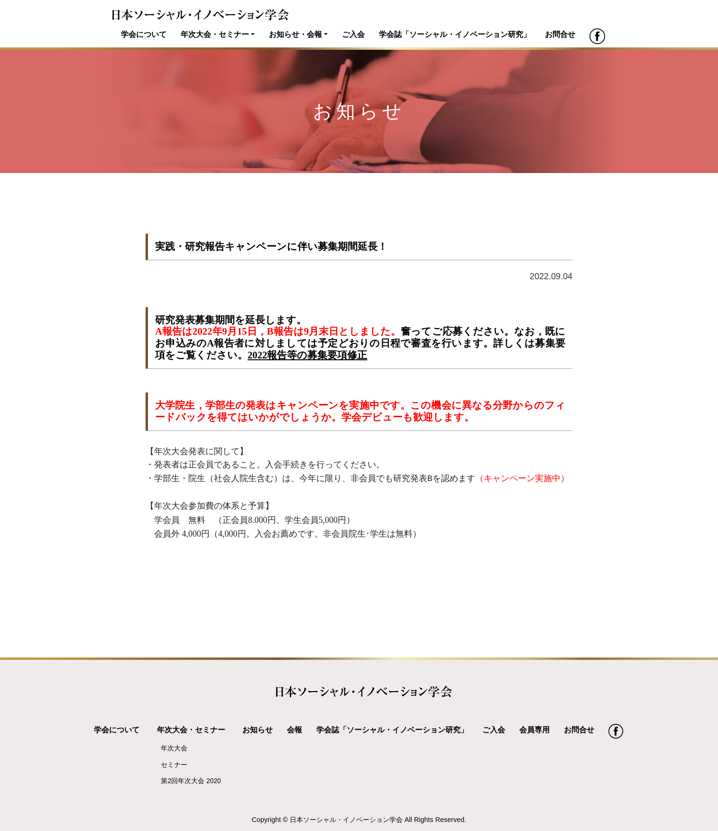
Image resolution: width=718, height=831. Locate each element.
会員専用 (534, 729)
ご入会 (353, 34)
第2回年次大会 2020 (191, 781)
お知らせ (257, 729)
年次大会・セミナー (215, 34)
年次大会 (174, 748)
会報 (294, 729)
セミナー (174, 764)
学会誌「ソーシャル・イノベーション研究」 (455, 34)
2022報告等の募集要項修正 (307, 355)
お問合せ (560, 34)
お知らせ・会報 (295, 34)
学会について (143, 34)
